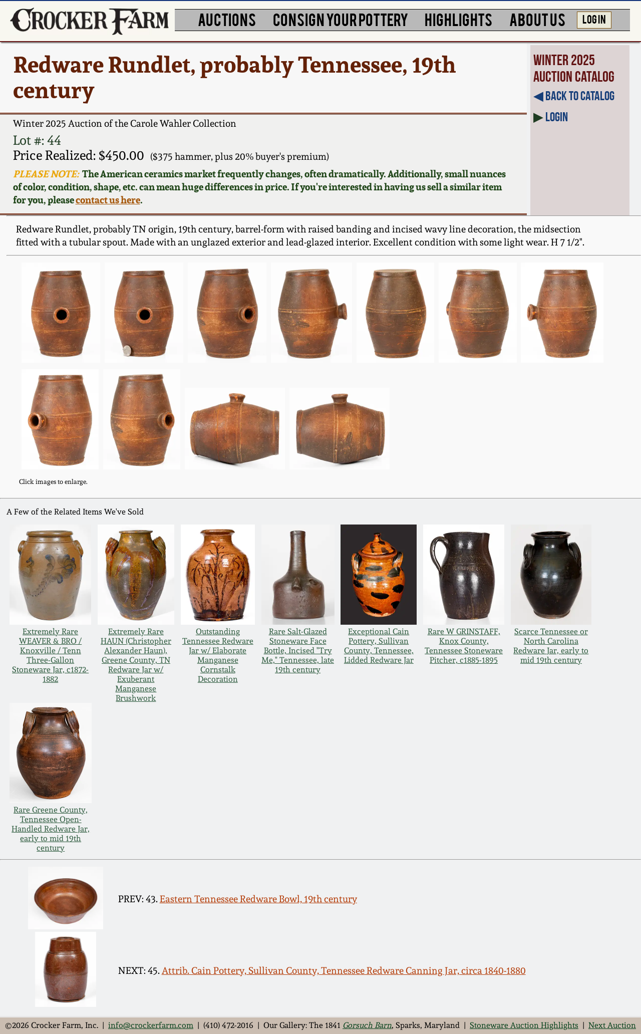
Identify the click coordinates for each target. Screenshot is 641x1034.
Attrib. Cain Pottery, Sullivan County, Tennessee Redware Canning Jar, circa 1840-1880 (344, 970)
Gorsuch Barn (367, 1025)
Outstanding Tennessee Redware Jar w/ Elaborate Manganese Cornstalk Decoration (217, 655)
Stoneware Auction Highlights (524, 1025)
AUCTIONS (227, 19)
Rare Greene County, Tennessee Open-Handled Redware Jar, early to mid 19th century (51, 829)
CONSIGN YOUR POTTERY (340, 19)
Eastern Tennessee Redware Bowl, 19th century (258, 899)
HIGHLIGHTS (458, 19)
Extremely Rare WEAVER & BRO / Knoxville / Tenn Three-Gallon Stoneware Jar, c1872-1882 (50, 655)
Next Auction (612, 1025)
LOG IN (594, 18)
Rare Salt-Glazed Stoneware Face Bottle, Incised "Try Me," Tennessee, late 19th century (297, 650)
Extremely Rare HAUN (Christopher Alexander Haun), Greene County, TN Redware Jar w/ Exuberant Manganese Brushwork (136, 665)
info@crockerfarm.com (150, 1025)
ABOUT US (537, 19)
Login (556, 117)
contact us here (108, 199)
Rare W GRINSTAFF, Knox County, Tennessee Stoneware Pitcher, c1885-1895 (464, 646)
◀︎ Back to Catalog (573, 96)
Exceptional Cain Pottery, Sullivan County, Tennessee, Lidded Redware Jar (379, 646)
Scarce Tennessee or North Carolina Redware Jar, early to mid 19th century (550, 646)
